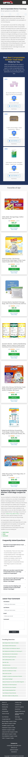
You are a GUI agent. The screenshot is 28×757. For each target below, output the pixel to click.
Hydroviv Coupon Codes (8, 730)
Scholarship (5, 711)
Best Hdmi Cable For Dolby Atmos (10, 695)
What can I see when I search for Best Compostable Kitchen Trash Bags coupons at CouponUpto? (13, 571)
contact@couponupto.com (14, 745)
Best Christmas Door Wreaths (9, 687)
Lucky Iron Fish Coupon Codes (10, 732)
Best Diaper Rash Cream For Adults (11, 643)
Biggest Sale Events (20, 711)
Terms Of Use (5, 713)
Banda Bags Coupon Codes (9, 721)
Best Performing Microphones (9, 656)
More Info (14, 225)
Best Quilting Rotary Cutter (9, 659)
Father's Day (9, 513)
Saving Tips (5, 707)
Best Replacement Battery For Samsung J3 (12, 651)
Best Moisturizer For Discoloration (10, 654)
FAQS (4, 534)
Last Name (6, 607)
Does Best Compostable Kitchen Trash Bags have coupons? (13, 545)
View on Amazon (14, 228)
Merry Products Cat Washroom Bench (11, 648)
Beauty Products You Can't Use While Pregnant (13, 681)
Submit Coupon (14, 749)
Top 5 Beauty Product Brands (9, 693)
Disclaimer (14, 752)
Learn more (6, 532)
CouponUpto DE (6, 719)
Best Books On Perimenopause (10, 684)
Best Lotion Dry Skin (7, 673)
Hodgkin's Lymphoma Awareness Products (12, 676)
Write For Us (5, 704)
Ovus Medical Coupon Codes (9, 736)
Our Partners (5, 717)
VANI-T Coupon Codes (8, 738)
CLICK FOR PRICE (14, 106)
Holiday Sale (18, 702)
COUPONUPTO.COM (16, 756)
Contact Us (18, 704)
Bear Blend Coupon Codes (9, 723)
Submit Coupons (19, 707)
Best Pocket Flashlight (7, 679)
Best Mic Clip (5, 662)
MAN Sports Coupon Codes (9, 734)
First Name (6, 601)
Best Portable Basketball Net (9, 690)
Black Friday (16, 513)
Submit (14, 632)
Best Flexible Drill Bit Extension (9, 645)
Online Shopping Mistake (19, 714)
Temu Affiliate (18, 719)
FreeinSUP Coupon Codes (8, 727)
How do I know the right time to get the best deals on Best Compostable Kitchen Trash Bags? (13, 579)
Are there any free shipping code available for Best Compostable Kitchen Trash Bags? (12, 587)
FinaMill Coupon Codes (8, 725)
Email (5, 613)
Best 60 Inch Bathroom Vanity (9, 670)
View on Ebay (14, 229)
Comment (5, 536)
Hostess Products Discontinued (10, 668)
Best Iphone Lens (6, 665)
